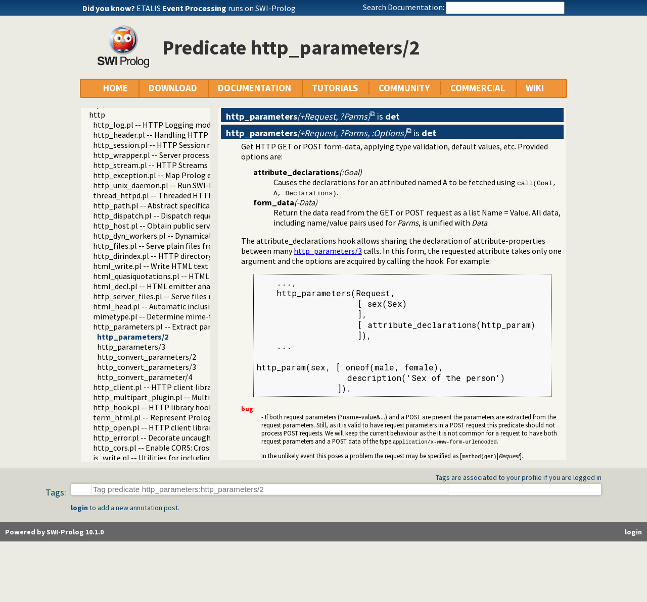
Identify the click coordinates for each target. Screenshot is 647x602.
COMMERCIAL (477, 88)
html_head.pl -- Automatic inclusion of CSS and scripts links (196, 306)
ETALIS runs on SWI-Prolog (216, 8)
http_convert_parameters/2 (146, 357)
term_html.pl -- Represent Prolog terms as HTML (179, 417)
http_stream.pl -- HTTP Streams (150, 165)
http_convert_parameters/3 (146, 367)
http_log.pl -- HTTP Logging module (157, 125)
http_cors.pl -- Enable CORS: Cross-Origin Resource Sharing (196, 448)
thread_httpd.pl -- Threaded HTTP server (164, 195)
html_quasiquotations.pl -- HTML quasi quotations (180, 276)
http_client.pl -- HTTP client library (155, 387)
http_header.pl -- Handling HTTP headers (165, 135)
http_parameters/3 (131, 347)
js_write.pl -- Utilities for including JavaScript (171, 458)
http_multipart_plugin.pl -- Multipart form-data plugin (190, 397)
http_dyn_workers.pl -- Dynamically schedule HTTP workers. (197, 236)
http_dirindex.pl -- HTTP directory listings (166, 256)
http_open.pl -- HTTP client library (154, 427)
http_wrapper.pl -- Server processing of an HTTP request (191, 155)
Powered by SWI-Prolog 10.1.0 (54, 531)
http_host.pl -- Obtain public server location (170, 226)
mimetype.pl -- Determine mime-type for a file (174, 316)
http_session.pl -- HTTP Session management (173, 145)
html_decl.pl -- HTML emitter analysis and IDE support (188, 286)
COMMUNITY (404, 88)
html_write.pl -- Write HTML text (150, 266)
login (79, 507)
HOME (115, 88)
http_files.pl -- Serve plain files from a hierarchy (176, 246)
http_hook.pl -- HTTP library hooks (154, 407)
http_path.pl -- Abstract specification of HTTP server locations (203, 205)
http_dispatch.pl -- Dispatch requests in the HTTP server (191, 215)
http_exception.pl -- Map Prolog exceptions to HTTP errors (196, 175)
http (97, 115)
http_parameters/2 (132, 337)
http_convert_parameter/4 (144, 377)
